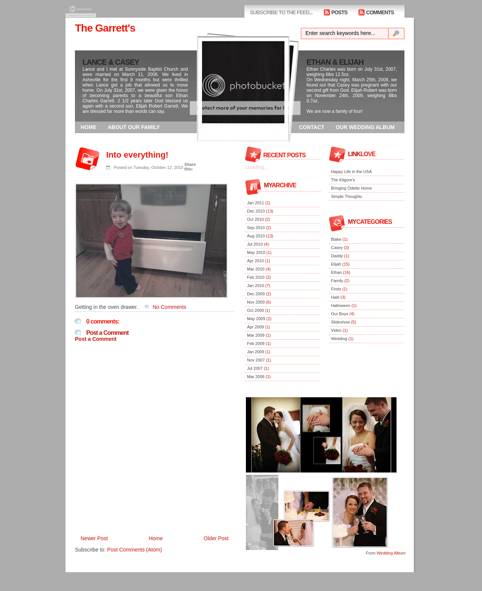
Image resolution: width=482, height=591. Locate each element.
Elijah (336, 264)
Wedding (339, 338)
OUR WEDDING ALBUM (365, 127)
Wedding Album (391, 553)
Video (336, 330)
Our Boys (339, 313)
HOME (88, 127)
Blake (336, 239)
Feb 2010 (255, 277)
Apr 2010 (255, 260)
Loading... (256, 167)
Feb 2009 (255, 343)
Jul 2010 (255, 244)
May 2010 (256, 252)
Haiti (335, 297)
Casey (337, 247)
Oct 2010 (255, 219)
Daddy (337, 256)
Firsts (336, 289)
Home (156, 538)
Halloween (340, 305)
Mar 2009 (255, 335)
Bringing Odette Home (351, 188)
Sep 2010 (256, 227)
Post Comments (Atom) (134, 550)
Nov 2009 (256, 302)
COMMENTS (380, 12)
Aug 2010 (256, 236)
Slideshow (340, 322)
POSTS (339, 12)
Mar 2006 (255, 376)
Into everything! (137, 155)
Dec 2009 (256, 294)
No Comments (169, 307)
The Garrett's (105, 28)
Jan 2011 (255, 203)
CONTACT (311, 127)
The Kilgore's (343, 180)
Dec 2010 (256, 211)
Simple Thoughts (346, 196)
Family (337, 280)
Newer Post (94, 538)
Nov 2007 (256, 360)
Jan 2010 (255, 285)
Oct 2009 (255, 310)
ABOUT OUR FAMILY (134, 127)
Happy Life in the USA (351, 171)
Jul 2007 (255, 368)
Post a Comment (107, 333)
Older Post (216, 538)
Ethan (336, 272)
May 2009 (256, 318)
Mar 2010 (255, 269)
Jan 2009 (255, 351)
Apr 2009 (255, 327)
